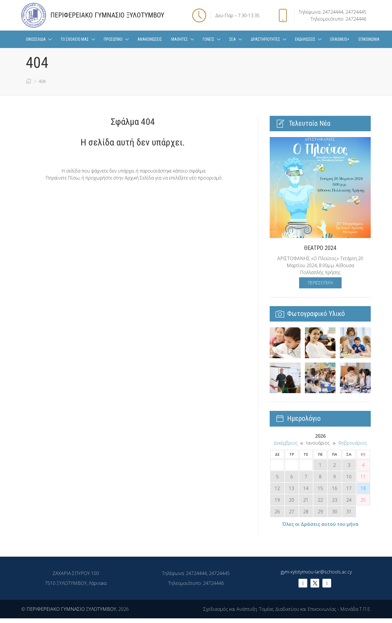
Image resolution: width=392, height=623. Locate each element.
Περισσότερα (320, 282)
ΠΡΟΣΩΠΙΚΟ (113, 39)
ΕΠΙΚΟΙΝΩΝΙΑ (369, 39)
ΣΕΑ (232, 39)
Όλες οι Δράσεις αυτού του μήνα (320, 524)
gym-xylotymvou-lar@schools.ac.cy (316, 572)
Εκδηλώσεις (305, 39)
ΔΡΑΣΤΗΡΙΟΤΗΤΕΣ (265, 39)
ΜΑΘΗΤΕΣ (179, 39)
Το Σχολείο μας (75, 39)
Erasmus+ (339, 39)
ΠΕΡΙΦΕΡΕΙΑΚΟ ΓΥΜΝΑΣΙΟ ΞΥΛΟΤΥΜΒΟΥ (71, 609)
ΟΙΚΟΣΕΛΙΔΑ (36, 39)
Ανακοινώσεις (149, 39)
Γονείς (208, 39)
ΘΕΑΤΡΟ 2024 (320, 247)
